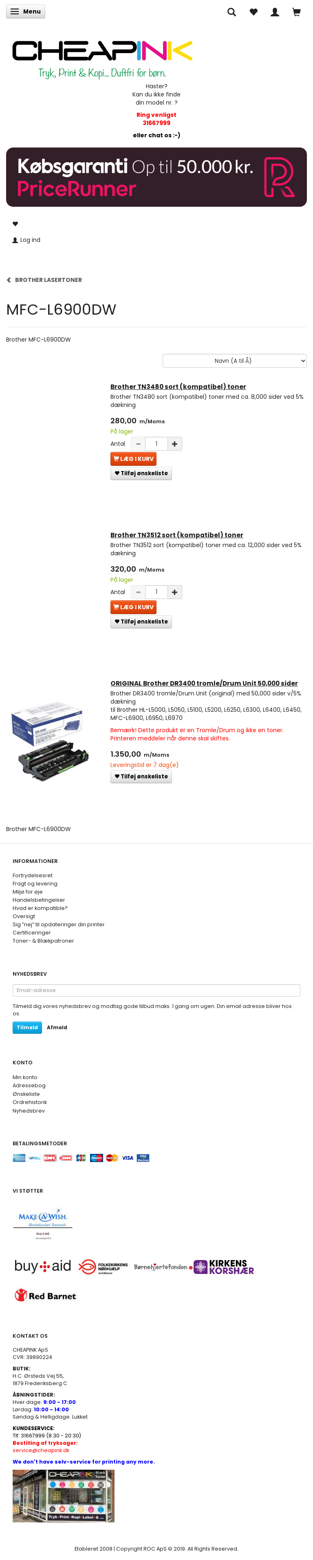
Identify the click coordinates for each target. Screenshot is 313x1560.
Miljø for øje (28, 891)
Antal (118, 444)
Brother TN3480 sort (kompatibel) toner (178, 386)
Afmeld (57, 1027)
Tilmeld (27, 1027)
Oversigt (24, 916)
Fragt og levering (35, 883)
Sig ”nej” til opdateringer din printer (59, 924)
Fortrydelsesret (33, 875)
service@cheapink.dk (45, 1446)
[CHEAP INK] (102, 56)
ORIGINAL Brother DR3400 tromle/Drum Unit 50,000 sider (204, 683)
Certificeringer (32, 932)
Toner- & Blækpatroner (43, 940)
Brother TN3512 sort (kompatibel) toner (176, 535)
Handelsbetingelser (39, 899)
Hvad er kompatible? (40, 908)
